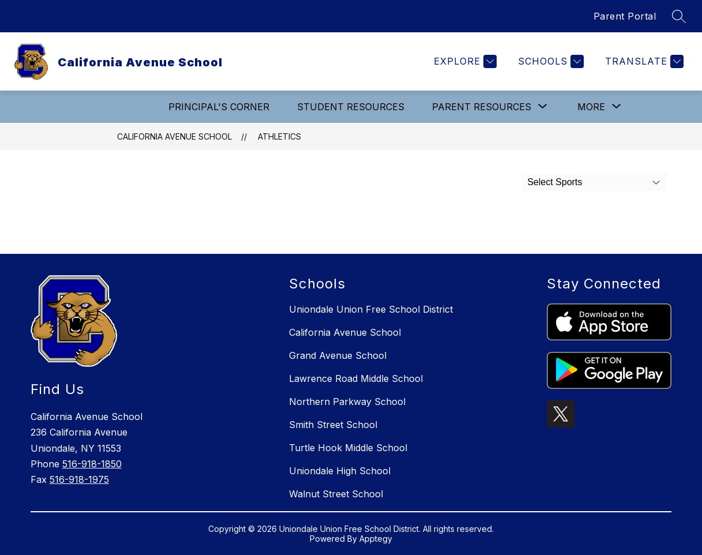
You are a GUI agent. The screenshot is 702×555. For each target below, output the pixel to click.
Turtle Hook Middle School (348, 447)
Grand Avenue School (337, 355)
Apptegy (375, 538)
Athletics (279, 136)
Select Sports (554, 182)
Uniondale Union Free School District (371, 309)
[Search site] (679, 16)
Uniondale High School (340, 471)
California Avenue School (174, 136)
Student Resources (350, 106)
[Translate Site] (643, 61)
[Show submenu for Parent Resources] (481, 107)
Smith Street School (333, 424)
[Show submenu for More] (591, 107)
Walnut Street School (336, 494)
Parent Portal (625, 16)
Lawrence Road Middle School (356, 378)
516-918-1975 (79, 479)
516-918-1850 (92, 464)
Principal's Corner (218, 106)
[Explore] (464, 61)
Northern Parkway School (347, 401)
